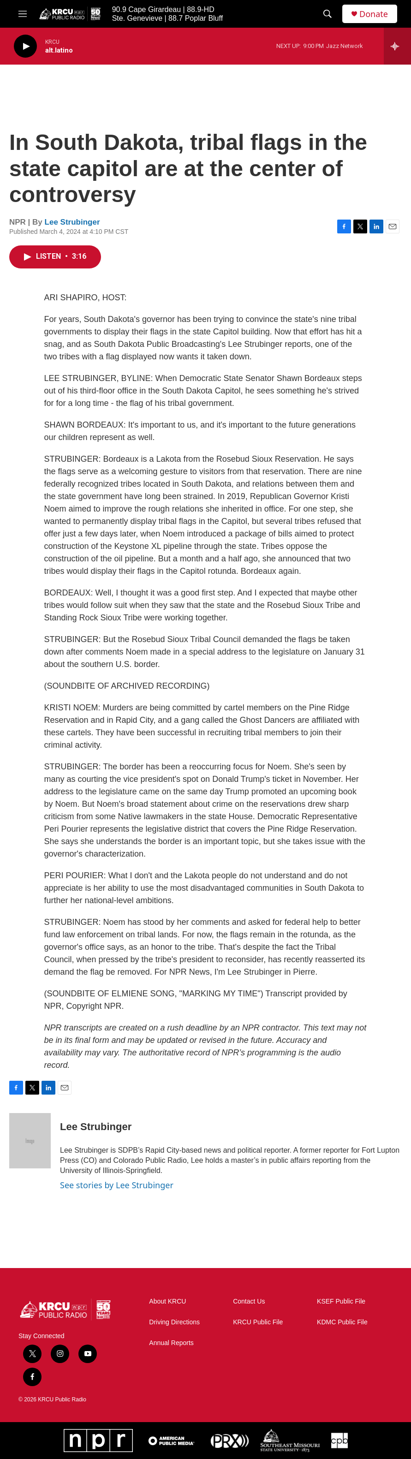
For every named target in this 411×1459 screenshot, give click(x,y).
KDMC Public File (342, 1322)
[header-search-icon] (327, 14)
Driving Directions (174, 1322)
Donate (373, 14)
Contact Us (249, 1301)
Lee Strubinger (72, 222)
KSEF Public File (341, 1301)
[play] (25, 46)
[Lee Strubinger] (30, 1140)
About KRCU (167, 1301)
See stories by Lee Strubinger (116, 1185)
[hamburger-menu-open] (22, 14)
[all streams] (397, 46)
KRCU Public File (258, 1322)
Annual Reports (171, 1343)
